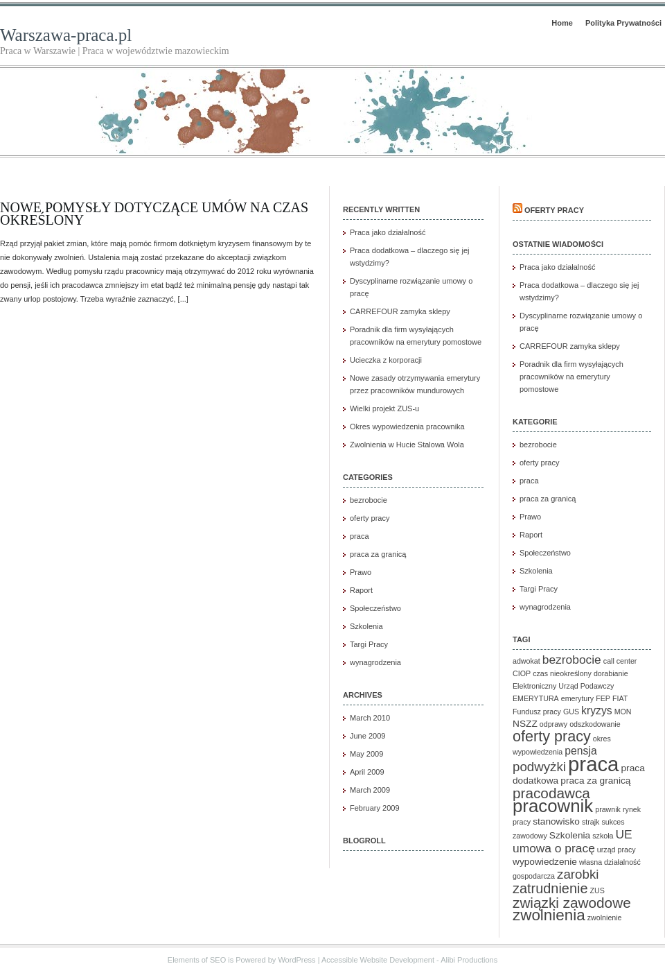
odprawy (553, 724)
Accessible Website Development (377, 960)
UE (624, 834)
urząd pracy (616, 849)
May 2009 (366, 754)
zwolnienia (549, 915)
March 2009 (370, 790)
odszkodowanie (594, 724)
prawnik (608, 809)
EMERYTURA (536, 698)
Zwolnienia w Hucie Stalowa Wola (407, 444)
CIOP (522, 673)
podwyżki (539, 766)
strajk (590, 822)
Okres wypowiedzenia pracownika (407, 426)
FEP (603, 698)
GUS (571, 711)
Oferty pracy (554, 210)
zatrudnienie (550, 888)
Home (562, 23)
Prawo (360, 572)
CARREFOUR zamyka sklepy (400, 311)
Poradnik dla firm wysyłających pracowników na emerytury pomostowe (571, 376)
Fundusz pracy (537, 711)
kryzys (596, 710)
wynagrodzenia (375, 662)
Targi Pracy (369, 644)
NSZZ (525, 723)
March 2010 (370, 718)
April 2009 (367, 772)
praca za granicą (378, 554)
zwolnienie (604, 917)
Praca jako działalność (387, 232)
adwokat (526, 661)
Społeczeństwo (375, 608)
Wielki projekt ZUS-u (384, 408)
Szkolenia (366, 626)
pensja (580, 751)
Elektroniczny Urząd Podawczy (563, 686)
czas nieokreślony (562, 673)
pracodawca (551, 793)
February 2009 (375, 808)
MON (623, 711)
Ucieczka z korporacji (386, 360)
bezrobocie (368, 500)
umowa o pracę (554, 848)
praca (359, 536)
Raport (361, 590)
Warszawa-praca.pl (66, 35)
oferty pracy (369, 518)
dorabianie (611, 673)
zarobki (577, 874)
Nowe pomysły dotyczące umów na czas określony (154, 213)
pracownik (553, 806)
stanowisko (556, 821)
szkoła (602, 836)
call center (620, 661)
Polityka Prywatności (623, 23)
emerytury (577, 698)
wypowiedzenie (545, 861)
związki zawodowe (572, 903)
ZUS (597, 890)
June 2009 (367, 736)
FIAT (620, 698)
